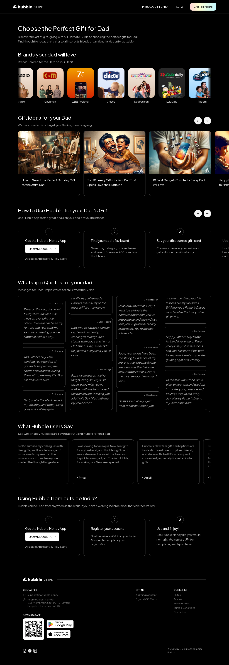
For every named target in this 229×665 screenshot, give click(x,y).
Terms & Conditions (184, 607)
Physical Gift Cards (146, 599)
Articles (178, 599)
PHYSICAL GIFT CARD (155, 6)
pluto (179, 6)
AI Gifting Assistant (146, 594)
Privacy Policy (181, 603)
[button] (198, 120)
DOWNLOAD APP (42, 249)
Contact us (180, 612)
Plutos (177, 594)
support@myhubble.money (43, 594)
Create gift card (203, 6)
